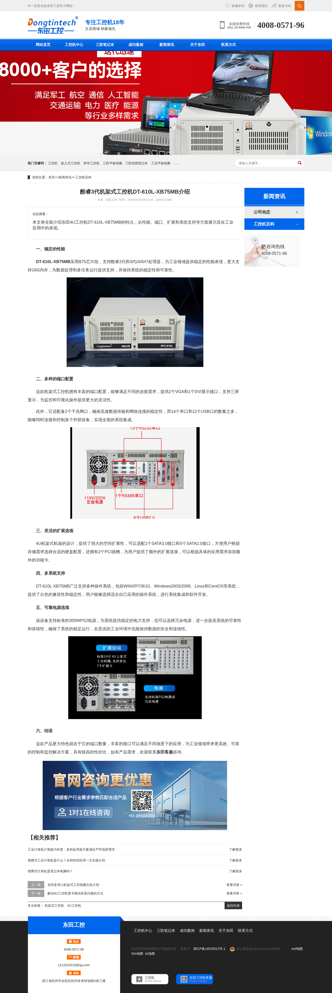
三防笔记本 (105, 45)
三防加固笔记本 (136, 163)
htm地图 (137, 953)
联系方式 (228, 45)
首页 (51, 177)
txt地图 (150, 953)
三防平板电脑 (112, 163)
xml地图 (297, 949)
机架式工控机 (54, 905)
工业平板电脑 (160, 163)
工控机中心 (74, 45)
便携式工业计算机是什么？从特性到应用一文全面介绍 (66, 860)
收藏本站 (238, 6)
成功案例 (135, 45)
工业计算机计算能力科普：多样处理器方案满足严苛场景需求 (71, 849)
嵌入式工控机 (70, 163)
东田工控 (53, 6)
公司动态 (262, 212)
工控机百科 (83, 177)
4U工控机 (74, 905)
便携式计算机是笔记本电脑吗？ (50, 871)
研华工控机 (91, 163)
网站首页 (43, 45)
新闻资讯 (166, 45)
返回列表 (233, 905)
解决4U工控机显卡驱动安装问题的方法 (75, 893)
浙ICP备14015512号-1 (209, 949)
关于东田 (197, 45)
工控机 (53, 163)
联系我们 (261, 6)
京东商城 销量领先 (105, 24)
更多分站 (284, 6)
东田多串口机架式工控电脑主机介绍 (73, 885)
